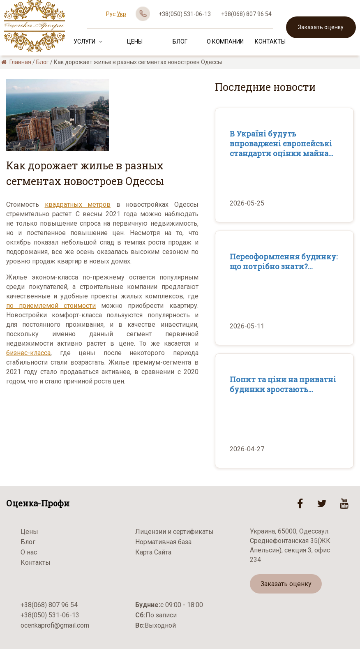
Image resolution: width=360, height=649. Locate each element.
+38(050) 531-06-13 (185, 14)
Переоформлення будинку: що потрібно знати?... (283, 261)
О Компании (225, 41)
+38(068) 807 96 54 (246, 14)
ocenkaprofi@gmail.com (55, 625)
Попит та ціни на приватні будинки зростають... (283, 384)
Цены (135, 41)
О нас (29, 552)
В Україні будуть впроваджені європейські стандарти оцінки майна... (281, 143)
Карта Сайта (153, 552)
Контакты (270, 41)
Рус (110, 14)
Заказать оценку (321, 27)
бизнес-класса (28, 353)
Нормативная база (163, 542)
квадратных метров (78, 204)
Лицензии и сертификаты (174, 532)
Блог (180, 41)
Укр (121, 14)
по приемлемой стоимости (51, 305)
